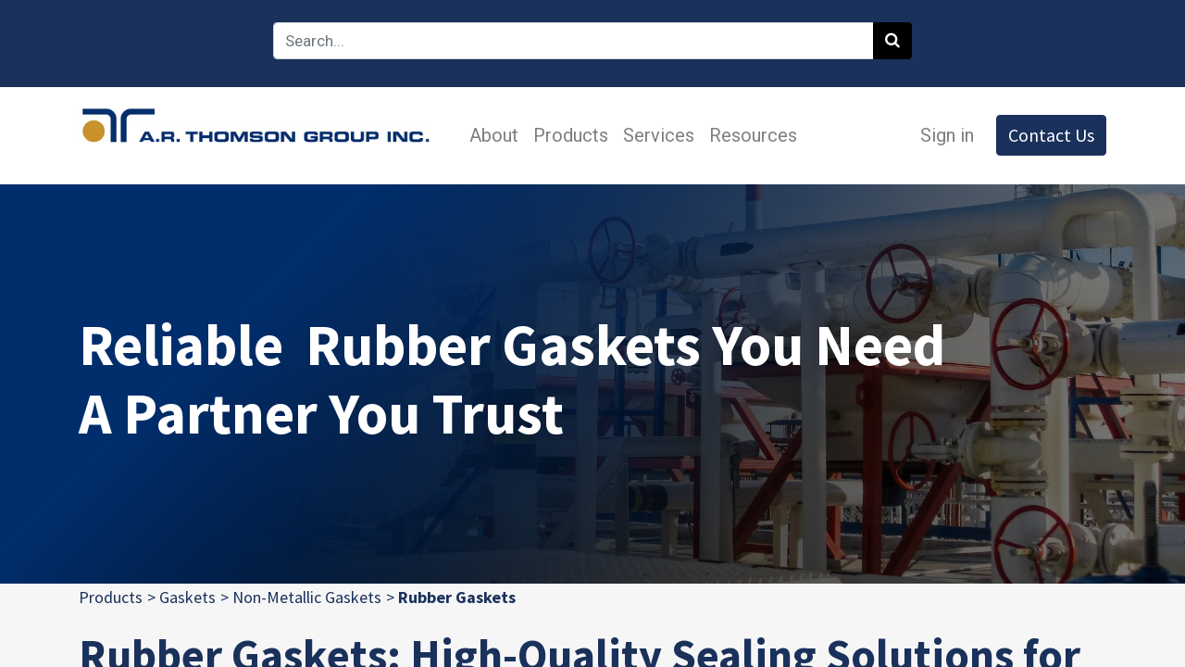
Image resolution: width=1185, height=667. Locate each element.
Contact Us (1051, 134)
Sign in (947, 135)
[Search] (892, 40)
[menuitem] (494, 135)
